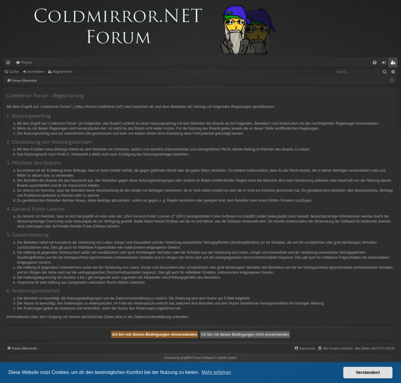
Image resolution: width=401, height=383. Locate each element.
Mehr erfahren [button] (216, 372)
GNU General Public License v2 (149, 216)
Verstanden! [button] (368, 372)
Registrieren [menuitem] (394, 63)
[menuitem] (374, 62)
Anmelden (35, 71)
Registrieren (62, 71)
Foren (26, 62)
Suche (14, 71)
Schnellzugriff (9, 63)
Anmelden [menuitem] (385, 63)
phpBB (185, 357)
